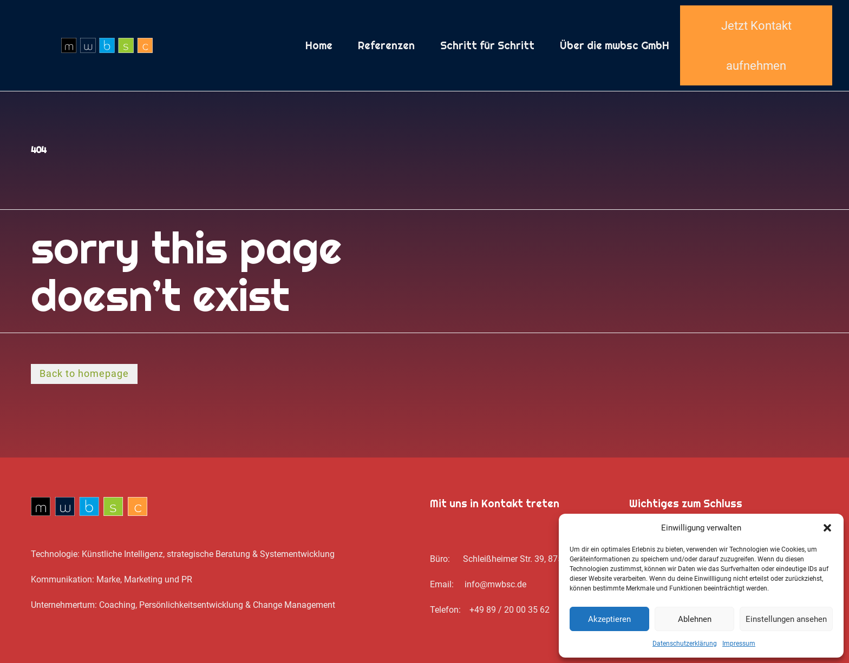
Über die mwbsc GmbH (614, 45)
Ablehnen (694, 619)
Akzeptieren (609, 619)
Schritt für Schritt (487, 45)
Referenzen (386, 45)
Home (318, 45)
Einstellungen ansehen (786, 619)
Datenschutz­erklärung (684, 643)
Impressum (738, 643)
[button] (827, 527)
